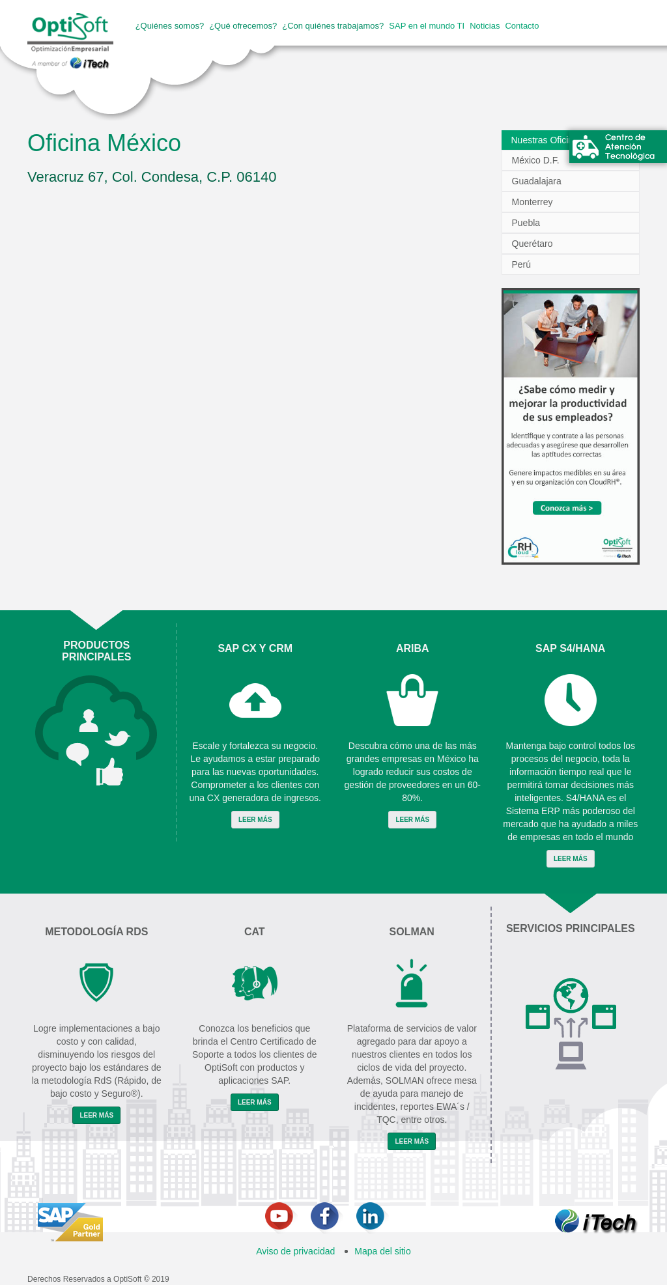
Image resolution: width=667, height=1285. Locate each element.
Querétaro (532, 243)
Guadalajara (536, 181)
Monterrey (532, 202)
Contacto (522, 26)
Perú (522, 264)
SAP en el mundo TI (426, 26)
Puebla (526, 223)
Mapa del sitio (382, 1251)
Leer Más (255, 819)
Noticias (485, 26)
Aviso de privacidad (295, 1251)
